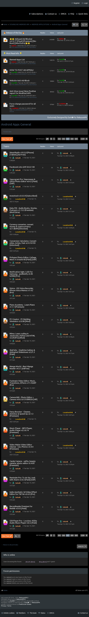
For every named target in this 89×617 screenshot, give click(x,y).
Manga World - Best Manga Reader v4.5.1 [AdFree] (21, 367)
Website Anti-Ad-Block (20, 81)
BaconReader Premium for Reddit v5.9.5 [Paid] (21, 507)
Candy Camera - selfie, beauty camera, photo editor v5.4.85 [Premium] (22, 463)
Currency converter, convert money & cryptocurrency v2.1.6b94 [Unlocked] (21, 226)
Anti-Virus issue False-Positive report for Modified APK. (23, 92)
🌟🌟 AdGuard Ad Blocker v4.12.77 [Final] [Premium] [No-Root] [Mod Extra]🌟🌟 (23, 41)
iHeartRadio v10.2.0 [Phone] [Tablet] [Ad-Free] (22, 154)
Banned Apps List (17, 60)
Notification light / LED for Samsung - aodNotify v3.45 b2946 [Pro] (21, 274)
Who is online (9, 555)
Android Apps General (16, 124)
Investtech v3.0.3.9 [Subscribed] (23, 196)
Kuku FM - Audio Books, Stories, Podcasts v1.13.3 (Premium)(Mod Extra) (23, 210)
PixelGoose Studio (25, 604)
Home (4, 590)
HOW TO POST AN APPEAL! (22, 70)
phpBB (12, 601)
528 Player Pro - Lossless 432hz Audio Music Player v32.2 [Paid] (23, 522)
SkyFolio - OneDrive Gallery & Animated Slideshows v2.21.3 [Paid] (22, 352)
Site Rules (32, 63)
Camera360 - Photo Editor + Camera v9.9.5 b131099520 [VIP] (23, 398)
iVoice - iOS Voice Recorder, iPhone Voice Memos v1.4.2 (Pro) (21, 290)
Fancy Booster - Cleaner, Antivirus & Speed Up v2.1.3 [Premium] (21, 414)
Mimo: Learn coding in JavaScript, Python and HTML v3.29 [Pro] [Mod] (22, 336)
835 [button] (59, 139)
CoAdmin (15, 108)
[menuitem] (84, 3)
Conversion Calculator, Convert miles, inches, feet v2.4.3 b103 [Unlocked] (23, 243)
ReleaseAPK (82, 117)
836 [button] (63, 139)
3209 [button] (82, 139)
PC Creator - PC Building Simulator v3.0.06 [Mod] (20, 320)
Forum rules (7, 131)
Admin (14, 45)
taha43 (18, 158)
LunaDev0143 (20, 199)
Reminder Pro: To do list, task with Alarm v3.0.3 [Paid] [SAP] (22, 479)
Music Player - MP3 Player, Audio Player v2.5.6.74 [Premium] (21, 430)
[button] (47, 139)
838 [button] (72, 139)
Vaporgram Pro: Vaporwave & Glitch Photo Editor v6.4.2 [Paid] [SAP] (23, 181)
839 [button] (76, 139)
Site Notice (33, 84)
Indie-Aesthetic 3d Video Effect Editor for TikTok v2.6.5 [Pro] (23, 493)
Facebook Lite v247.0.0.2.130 (22, 167)
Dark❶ (61, 59)
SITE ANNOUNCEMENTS (19, 47)
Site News (32, 47)
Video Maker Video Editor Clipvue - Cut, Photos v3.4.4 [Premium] (21, 447)
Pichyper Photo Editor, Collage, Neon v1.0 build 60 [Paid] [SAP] (23, 258)
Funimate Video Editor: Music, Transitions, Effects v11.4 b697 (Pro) (23, 383)
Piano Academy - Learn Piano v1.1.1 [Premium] (22, 306)
